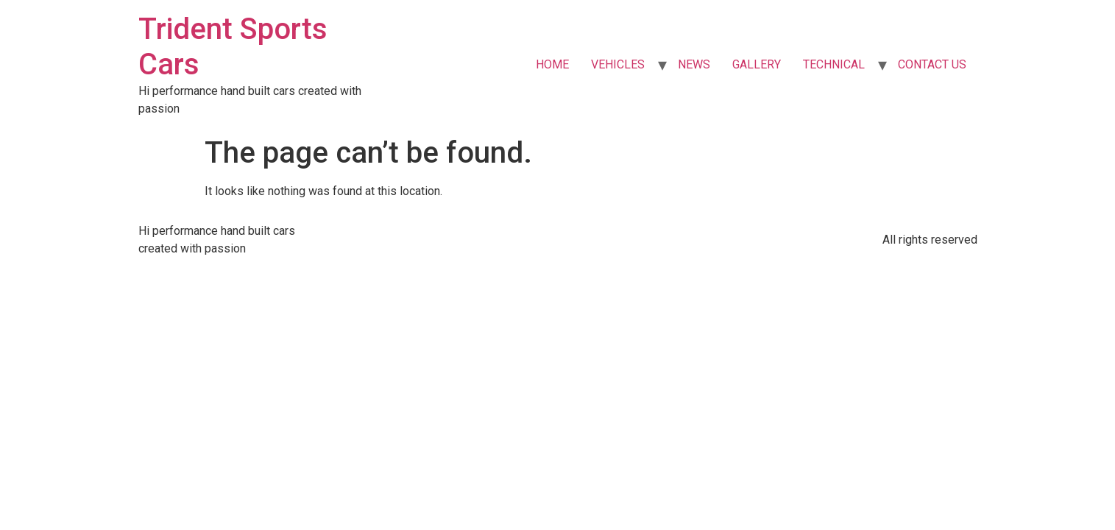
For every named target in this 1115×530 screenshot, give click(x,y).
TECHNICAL (834, 64)
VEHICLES (618, 64)
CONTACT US (932, 64)
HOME (552, 64)
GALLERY (756, 64)
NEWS (694, 64)
